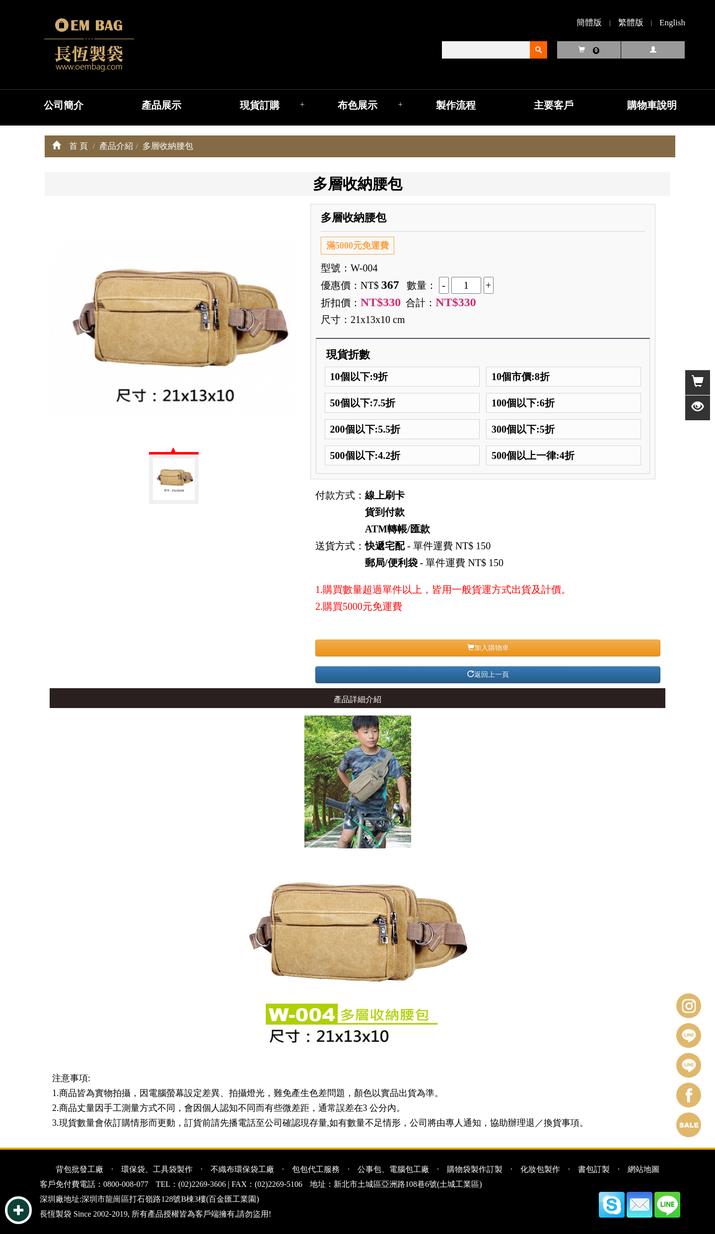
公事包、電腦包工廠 (393, 1169)
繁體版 (631, 22)
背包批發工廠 (79, 1169)
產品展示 (161, 105)
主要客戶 (553, 105)
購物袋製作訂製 (474, 1169)
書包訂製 (594, 1169)
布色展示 (357, 105)
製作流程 (456, 105)
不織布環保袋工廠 (242, 1169)
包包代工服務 (316, 1169)
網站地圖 (643, 1169)
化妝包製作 (540, 1169)
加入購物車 (488, 647)
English (672, 22)
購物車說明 (652, 105)
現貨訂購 (260, 105)
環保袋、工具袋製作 (157, 1169)
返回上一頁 (488, 674)
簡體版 (589, 22)
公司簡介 (63, 105)
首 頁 (78, 146)
